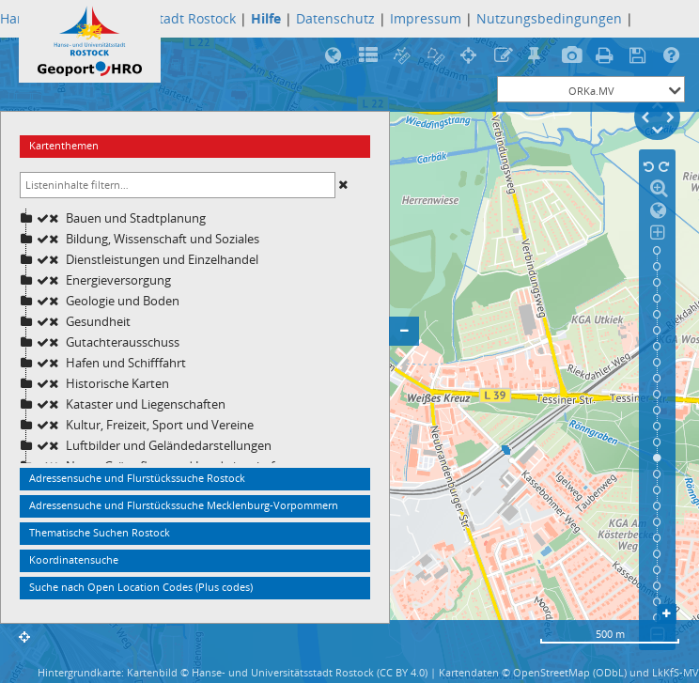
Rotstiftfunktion (505, 56)
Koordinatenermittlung (471, 56)
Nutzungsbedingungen (549, 18)
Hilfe (674, 56)
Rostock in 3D (336, 56)
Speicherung (640, 56)
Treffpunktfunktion (539, 56)
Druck (606, 56)
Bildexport (572, 56)
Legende (370, 56)
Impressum (425, 18)
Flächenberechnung (437, 56)
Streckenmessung (403, 56)
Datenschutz (335, 18)
